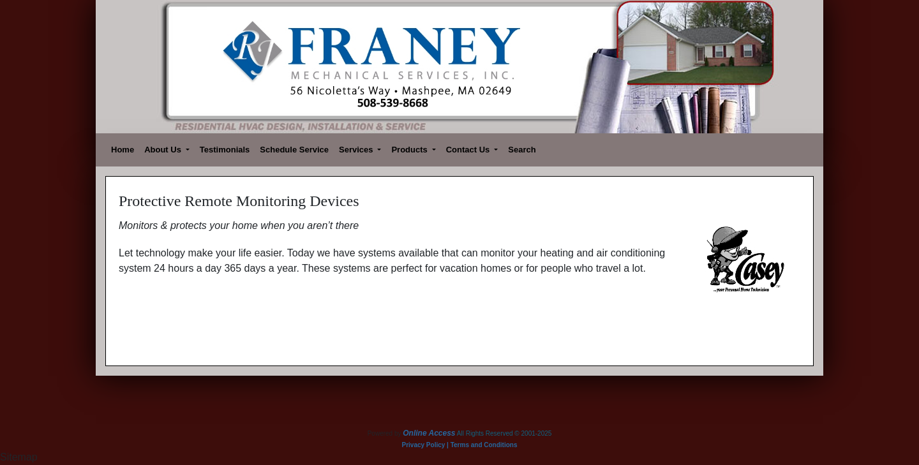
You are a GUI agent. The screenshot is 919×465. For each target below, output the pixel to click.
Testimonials (225, 149)
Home (122, 149)
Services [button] (357, 149)
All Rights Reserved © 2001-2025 (504, 433)
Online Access (429, 433)
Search (521, 149)
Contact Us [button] (469, 149)
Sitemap (19, 457)
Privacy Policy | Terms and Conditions (460, 444)
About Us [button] (163, 149)
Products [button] (410, 149)
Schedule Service (294, 149)
